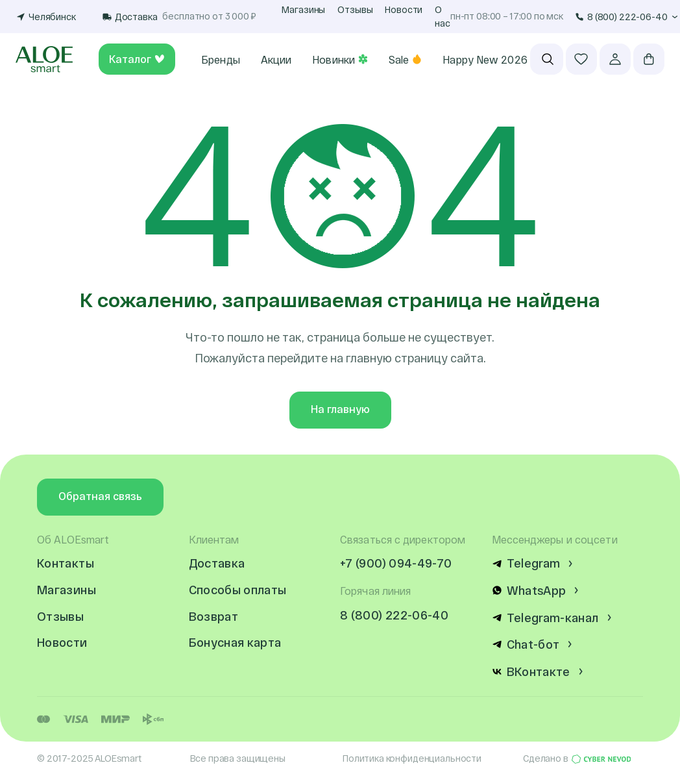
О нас (442, 16)
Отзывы (354, 9)
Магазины (303, 9)
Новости (403, 9)
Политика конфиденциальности (412, 758)
